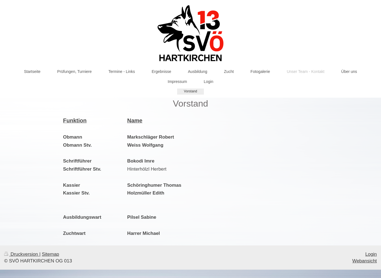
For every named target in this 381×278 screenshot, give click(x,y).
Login (371, 254)
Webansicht (364, 261)
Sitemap (50, 254)
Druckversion (21, 254)
